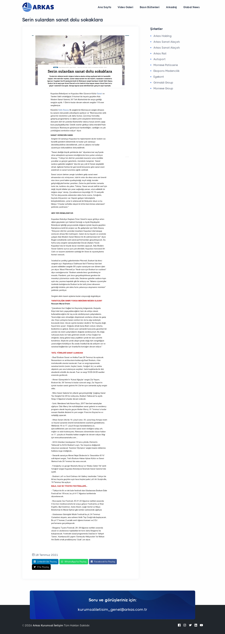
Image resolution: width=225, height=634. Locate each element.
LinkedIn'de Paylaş (45, 562)
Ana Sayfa (104, 7)
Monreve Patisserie (165, 65)
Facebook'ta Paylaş (103, 562)
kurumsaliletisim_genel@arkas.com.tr (112, 609)
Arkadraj (171, 7)
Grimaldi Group (163, 82)
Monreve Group (163, 88)
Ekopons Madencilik (166, 70)
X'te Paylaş (41, 567)
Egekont (158, 76)
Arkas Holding (162, 36)
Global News (191, 7)
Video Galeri (125, 7)
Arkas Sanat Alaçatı (166, 41)
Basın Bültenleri (150, 7)
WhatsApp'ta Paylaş (74, 562)
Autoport (159, 59)
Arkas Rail (159, 53)
